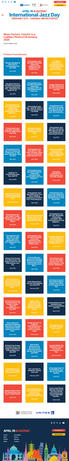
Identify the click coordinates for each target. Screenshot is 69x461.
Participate (17, 435)
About (5, 441)
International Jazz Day (34, 14)
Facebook (3, 2)
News (5, 437)
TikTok (11, 2)
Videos (16, 437)
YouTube (15, 2)
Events (6, 435)
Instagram (5, 2)
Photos (6, 439)
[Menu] (2, 15)
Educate (16, 439)
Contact (16, 441)
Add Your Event (60, 5)
